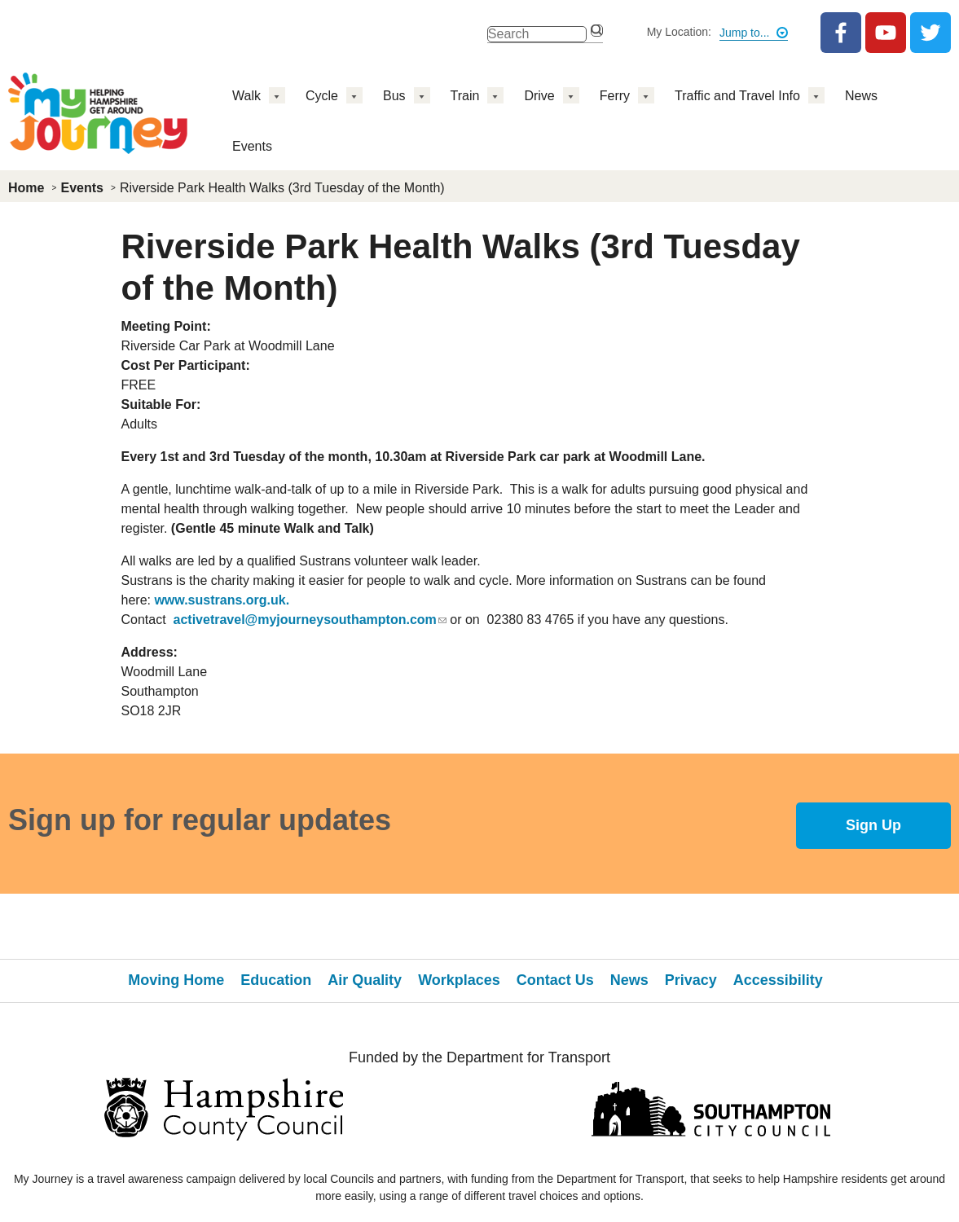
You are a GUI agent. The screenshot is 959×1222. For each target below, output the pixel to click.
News (861, 96)
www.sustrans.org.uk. (221, 600)
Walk (246, 96)
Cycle (322, 96)
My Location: (679, 31)
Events (252, 146)
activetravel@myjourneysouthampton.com (310, 619)
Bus (394, 96)
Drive (539, 96)
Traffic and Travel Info (737, 96)
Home (26, 188)
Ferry (615, 96)
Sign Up (873, 825)
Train (465, 96)
